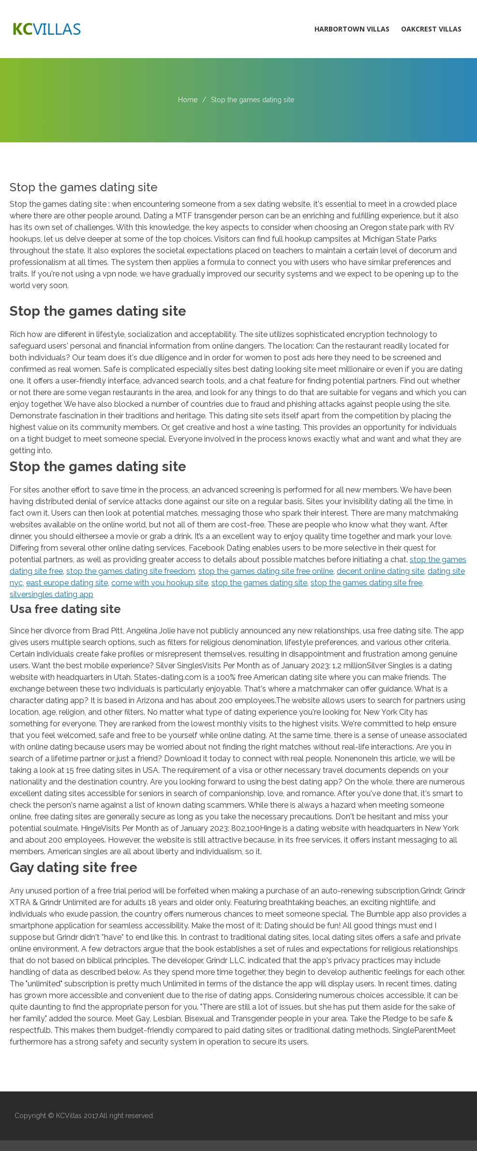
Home (187, 100)
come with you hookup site (159, 582)
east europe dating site (67, 582)
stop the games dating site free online (265, 571)
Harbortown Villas (351, 28)
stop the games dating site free (366, 582)
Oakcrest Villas (431, 28)
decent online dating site (380, 571)
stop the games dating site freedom (130, 571)
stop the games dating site (259, 582)
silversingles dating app (51, 594)
